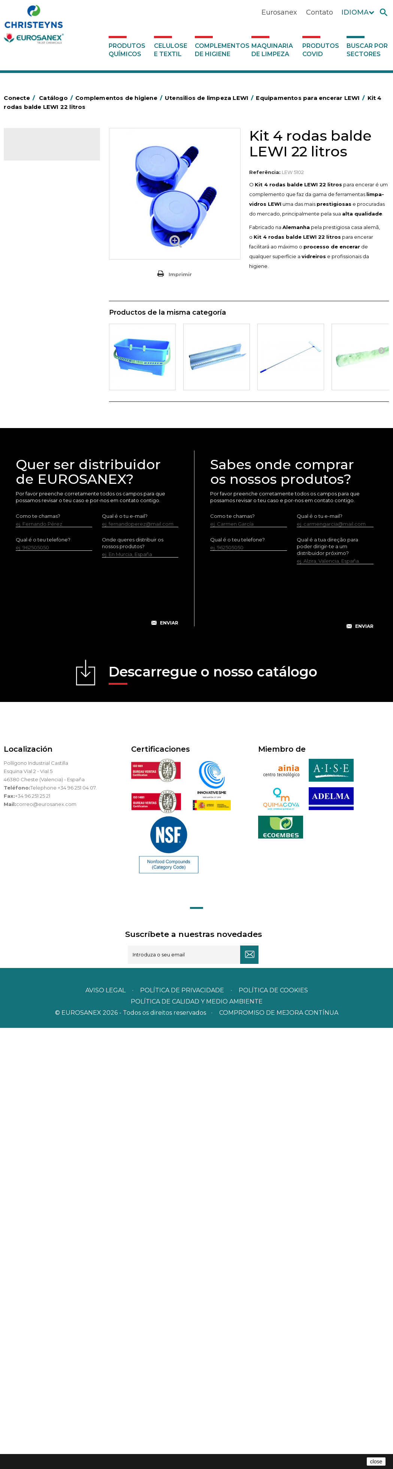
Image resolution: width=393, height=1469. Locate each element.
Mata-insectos (35, 430)
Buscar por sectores (367, 50)
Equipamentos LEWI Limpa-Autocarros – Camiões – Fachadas (47, 653)
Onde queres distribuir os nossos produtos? (132, 984)
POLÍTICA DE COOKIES (273, 1431)
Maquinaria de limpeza (272, 50)
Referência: (265, 172)
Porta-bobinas (36, 453)
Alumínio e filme (38, 234)
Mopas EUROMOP (40, 441)
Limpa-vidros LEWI (47, 534)
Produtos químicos (127, 50)
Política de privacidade (182, 1431)
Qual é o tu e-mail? (125, 957)
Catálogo (39, 149)
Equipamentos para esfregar (53, 337)
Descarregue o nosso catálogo (213, 1115)
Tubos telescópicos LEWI (54, 583)
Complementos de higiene (221, 50)
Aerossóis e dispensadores (51, 222)
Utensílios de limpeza (44, 510)
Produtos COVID (320, 50)
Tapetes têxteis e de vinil (48, 406)
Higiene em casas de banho (52, 418)
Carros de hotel (37, 291)
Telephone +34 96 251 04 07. (63, 1229)
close (376, 1462)
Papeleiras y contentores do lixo (51, 320)
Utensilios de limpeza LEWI (51, 522)
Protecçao (31, 464)
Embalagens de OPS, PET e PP (50, 354)
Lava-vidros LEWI (45, 547)
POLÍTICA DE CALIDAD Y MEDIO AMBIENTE (197, 1442)
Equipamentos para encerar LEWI (46, 624)
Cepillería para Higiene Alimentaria (44, 389)
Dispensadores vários (44, 724)
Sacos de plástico (40, 257)
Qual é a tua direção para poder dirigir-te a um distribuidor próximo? (327, 987)
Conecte (20, 97)
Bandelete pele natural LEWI (51, 682)
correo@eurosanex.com (46, 1245)
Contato (319, 12)
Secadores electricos (44, 499)
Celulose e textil (170, 50)
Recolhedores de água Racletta (45, 481)
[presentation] (97, 1038)
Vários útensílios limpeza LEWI (52, 600)
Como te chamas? (38, 957)
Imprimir (180, 274)
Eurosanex (279, 12)
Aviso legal (105, 1431)
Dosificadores (35, 712)
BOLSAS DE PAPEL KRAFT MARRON (48, 274)
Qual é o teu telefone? (43, 981)
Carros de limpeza (40, 303)
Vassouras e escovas (43, 372)
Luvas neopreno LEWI (51, 700)
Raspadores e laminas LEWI (49, 564)
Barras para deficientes (46, 245)
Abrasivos (30, 211)
